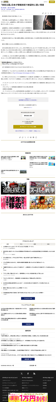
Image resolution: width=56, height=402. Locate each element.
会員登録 (52, 1)
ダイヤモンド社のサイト (27, 377)
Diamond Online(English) (27, 380)
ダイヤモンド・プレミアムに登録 (28, 126)
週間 (35, 244)
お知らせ (44, 387)
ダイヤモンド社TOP (47, 380)
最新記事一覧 (28, 359)
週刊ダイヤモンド (25, 383)
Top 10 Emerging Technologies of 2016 (23, 73)
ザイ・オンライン (25, 390)
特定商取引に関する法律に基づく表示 (10, 390)
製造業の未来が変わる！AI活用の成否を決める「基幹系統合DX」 (42, 309)
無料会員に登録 (28, 115)
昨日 (21, 244)
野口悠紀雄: (8, 7)
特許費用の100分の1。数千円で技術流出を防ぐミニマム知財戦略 (42, 314)
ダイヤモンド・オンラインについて (10, 377)
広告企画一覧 (33, 365)
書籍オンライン (25, 387)
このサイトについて (6, 380)
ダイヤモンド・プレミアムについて (9, 383)
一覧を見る (28, 324)
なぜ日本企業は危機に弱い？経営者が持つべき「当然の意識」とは (13, 309)
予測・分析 (3, 9)
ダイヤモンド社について (48, 377)
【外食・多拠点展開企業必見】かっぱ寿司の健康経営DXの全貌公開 (13, 319)
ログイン (45, 1)
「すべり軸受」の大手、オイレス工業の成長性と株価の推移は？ (13, 314)
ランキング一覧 (28, 298)
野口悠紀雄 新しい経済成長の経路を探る (16, 9)
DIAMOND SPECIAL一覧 (7, 365)
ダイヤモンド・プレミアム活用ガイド (9, 385)
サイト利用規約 (5, 387)
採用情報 (45, 385)
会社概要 (45, 383)
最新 (8, 244)
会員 (48, 244)
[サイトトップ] (5, 2)
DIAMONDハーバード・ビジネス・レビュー (30, 385)
